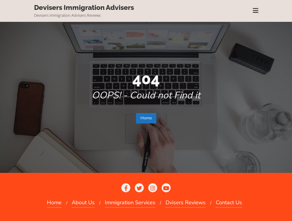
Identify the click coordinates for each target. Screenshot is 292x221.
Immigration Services (130, 202)
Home (146, 118)
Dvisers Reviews (186, 202)
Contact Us (229, 202)
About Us (83, 202)
